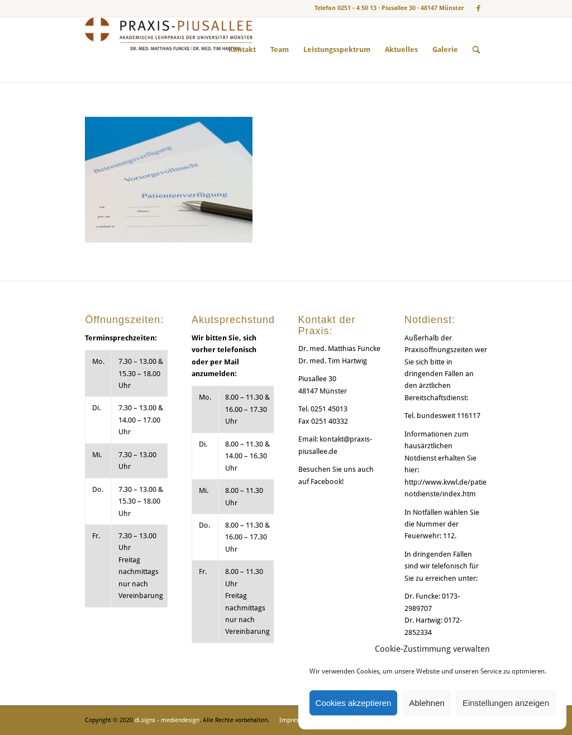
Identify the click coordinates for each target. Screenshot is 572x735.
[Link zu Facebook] (478, 8)
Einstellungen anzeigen (506, 703)
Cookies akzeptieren (354, 703)
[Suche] (476, 49)
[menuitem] (242, 49)
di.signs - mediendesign (167, 720)
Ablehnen (426, 703)
